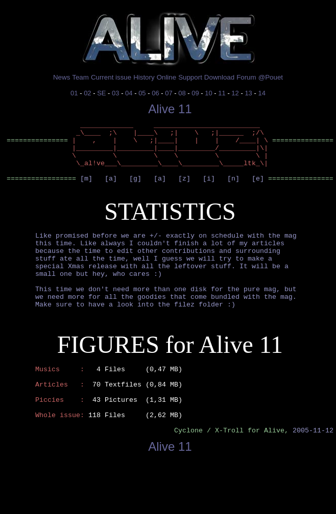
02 (87, 93)
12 (234, 93)
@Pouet (270, 77)
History (143, 77)
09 (195, 93)
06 (155, 93)
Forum (246, 77)
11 (221, 93)
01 (74, 93)
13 (248, 93)
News (61, 77)
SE (101, 93)
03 (115, 93)
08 (181, 93)
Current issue (111, 77)
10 (208, 93)
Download (219, 77)
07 (168, 93)
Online (167, 77)
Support (190, 77)
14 (261, 93)
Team (80, 77)
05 (142, 93)
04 (128, 93)
